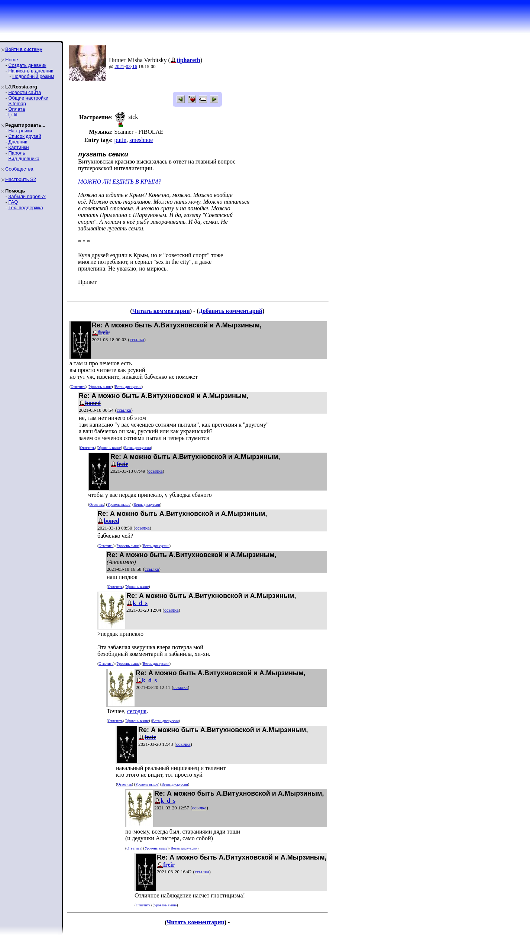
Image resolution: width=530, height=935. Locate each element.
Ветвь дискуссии (128, 387)
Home (11, 59)
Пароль (16, 153)
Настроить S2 (20, 179)
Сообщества (19, 169)
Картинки (18, 147)
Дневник (17, 142)
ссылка (137, 339)
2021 (119, 66)
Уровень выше (100, 387)
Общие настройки (28, 98)
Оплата (16, 109)
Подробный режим (33, 76)
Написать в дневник (30, 71)
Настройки (20, 130)
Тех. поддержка (25, 207)
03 (128, 66)
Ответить (78, 387)
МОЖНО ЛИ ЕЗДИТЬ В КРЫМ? (119, 181)
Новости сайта (24, 92)
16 (134, 66)
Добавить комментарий (230, 311)
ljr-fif (12, 114)
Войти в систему (23, 49)
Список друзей (24, 136)
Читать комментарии (161, 311)
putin (120, 140)
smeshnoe (141, 140)
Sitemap (17, 103)
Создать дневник (27, 65)
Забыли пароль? (26, 196)
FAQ (13, 202)
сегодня (136, 711)
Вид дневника (23, 158)
